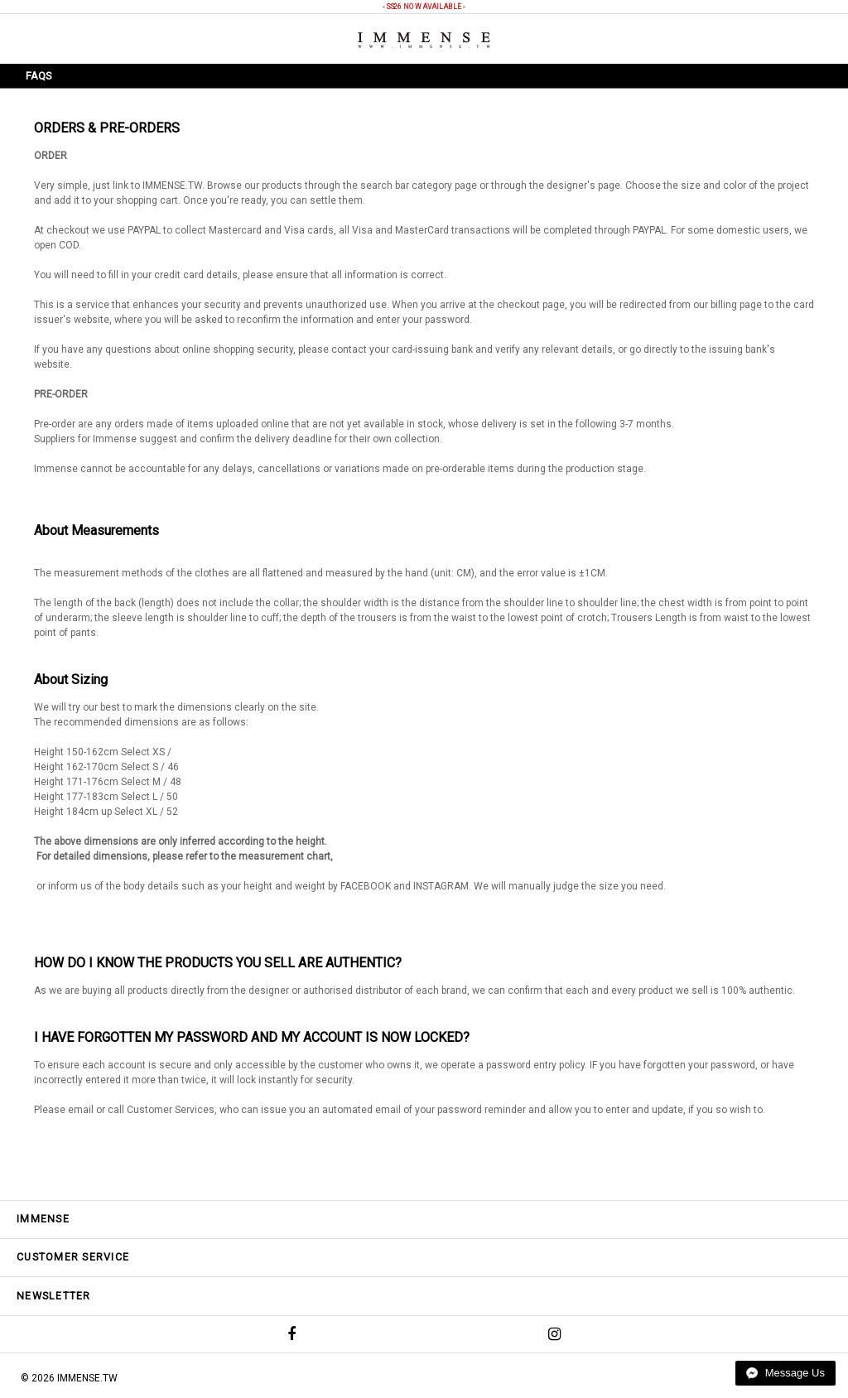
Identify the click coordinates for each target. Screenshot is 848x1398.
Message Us (785, 1373)
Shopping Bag (806, 38)
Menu (42, 37)
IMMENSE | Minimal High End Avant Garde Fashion (424, 40)
